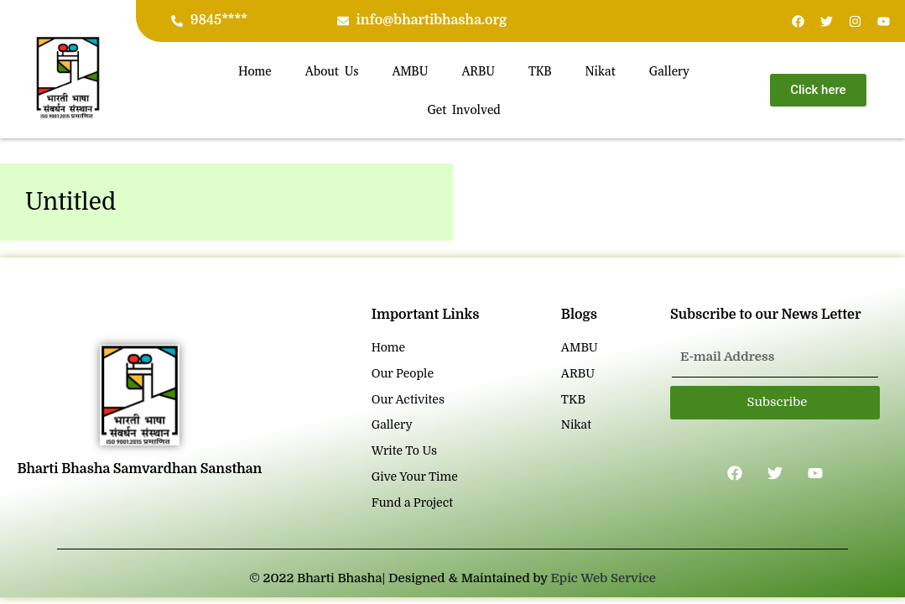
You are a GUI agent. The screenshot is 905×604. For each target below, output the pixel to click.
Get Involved (463, 110)
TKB (540, 71)
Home (254, 71)
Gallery (669, 71)
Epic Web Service (603, 578)
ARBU (478, 71)
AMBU (410, 71)
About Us (332, 71)
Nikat (600, 71)
